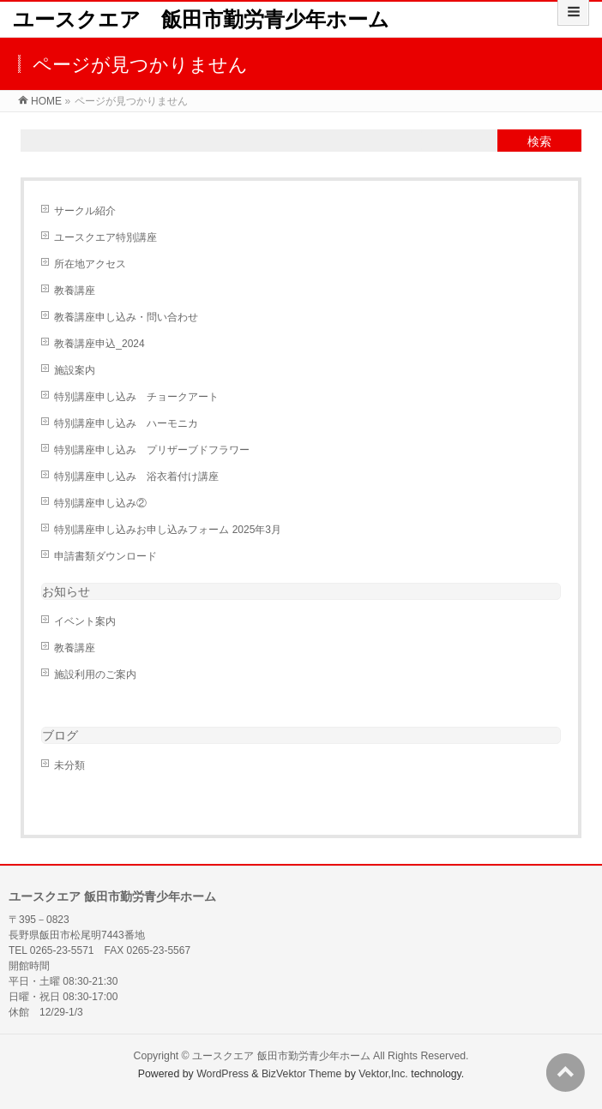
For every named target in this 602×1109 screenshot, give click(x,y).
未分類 (69, 765)
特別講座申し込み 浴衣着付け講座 (136, 477)
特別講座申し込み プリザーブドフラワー (152, 450)
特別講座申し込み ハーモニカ (126, 423)
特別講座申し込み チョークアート (136, 397)
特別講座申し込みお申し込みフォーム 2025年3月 (167, 530)
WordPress (222, 1074)
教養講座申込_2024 (99, 344)
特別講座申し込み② (100, 503)
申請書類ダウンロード (105, 556)
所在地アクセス (90, 264)
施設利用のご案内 (95, 674)
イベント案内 (85, 621)
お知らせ (66, 591)
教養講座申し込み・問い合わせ (126, 317)
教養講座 (74, 291)
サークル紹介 (85, 211)
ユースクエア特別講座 (105, 237)
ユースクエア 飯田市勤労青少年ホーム (201, 19)
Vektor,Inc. (383, 1074)
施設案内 (74, 370)
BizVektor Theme (302, 1074)
